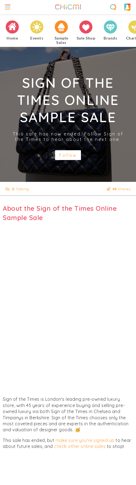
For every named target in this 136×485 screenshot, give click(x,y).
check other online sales (79, 446)
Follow (68, 155)
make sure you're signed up (85, 440)
